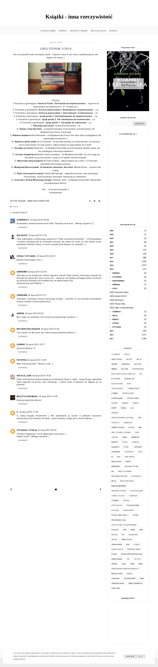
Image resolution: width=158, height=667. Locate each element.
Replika (114, 535)
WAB (132, 564)
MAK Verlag (129, 457)
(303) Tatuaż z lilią (117, 304)
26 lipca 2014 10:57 (35, 344)
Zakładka (115, 578)
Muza (113, 481)
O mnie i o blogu (118, 496)
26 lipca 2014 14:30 (41, 376)
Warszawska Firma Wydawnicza (125, 569)
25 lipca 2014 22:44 (37, 272)
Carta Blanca (117, 388)
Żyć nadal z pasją (27, 430)
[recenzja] (66, 132)
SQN (127, 544)
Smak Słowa (127, 539)
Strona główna (48, 31)
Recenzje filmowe (79, 31)
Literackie (115, 452)
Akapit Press (116, 359)
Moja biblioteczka (119, 476)
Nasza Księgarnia (118, 486)
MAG (118, 457)
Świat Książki (116, 559)
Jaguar (114, 437)
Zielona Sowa (129, 578)
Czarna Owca (133, 388)
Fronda (114, 413)
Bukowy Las (129, 379)
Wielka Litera (117, 574)
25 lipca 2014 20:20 (39, 220)
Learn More (130, 656)
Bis (141, 374)
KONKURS (135, 442)
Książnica (115, 447)
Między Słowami (124, 471)
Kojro (125, 442)
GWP (139, 418)
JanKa (124, 437)
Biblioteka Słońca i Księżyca (123, 374)
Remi (141, 530)
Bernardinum (138, 369)
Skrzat (114, 539)
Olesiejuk (133, 496)
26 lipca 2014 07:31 (37, 295)
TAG (127, 559)
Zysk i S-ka (115, 588)
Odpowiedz (23, 227)
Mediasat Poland (131, 466)
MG (112, 471)
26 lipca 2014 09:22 (34, 313)
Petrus (126, 501)
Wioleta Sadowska (27, 396)
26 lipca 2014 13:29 (37, 360)
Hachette (115, 423)
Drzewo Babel (133, 398)
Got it (141, 656)
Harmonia (128, 423)
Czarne (114, 393)
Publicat (115, 530)
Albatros (126, 364)
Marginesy (115, 466)
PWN (124, 530)
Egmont (125, 403)
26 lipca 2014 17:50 (28, 412)
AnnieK (20, 313)
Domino (21, 344)
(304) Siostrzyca (117, 300)
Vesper (114, 564)
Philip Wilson (116, 505)
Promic (136, 515)
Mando (128, 462)
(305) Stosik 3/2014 (118, 296)
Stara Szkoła (117, 549)
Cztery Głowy (128, 393)
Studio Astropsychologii (131, 554)
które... (127, 447)
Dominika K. (23, 220)
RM (123, 535)
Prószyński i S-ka (118, 520)
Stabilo (137, 544)
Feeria (123, 408)
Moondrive (136, 476)
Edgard (114, 403)
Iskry (137, 432)
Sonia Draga (116, 544)
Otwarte (115, 501)
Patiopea (22, 360)
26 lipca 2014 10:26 (50, 329)
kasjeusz (22, 235)
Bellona (124, 369)
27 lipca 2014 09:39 (47, 430)
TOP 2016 (137, 559)
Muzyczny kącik (98, 31)
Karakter (135, 437)
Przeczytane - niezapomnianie (124, 525)
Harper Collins (117, 427)
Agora (127, 354)
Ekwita (136, 403)
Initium (131, 427)
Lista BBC (138, 447)
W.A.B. (124, 564)
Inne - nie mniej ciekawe (121, 432)
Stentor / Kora (133, 549)
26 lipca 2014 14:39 (48, 396)
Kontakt (113, 31)
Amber (114, 369)
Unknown (22, 272)
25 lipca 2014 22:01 (46, 256)
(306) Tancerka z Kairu (119, 292)
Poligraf (115, 510)
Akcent (129, 359)
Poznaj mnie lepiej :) (119, 515)
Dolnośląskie (117, 398)
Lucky (140, 452)
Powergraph (128, 510)
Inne (140, 427)
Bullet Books (117, 384)
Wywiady (63, 31)
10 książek (115, 354)
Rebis (133, 530)
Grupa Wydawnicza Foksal (122, 418)
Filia (132, 408)
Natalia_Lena (24, 376)
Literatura (128, 452)
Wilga (129, 574)
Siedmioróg (133, 535)
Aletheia (137, 364)
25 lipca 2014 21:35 (37, 235)
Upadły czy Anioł (26, 256)
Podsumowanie (132, 505)
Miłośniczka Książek (28, 329)
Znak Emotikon (117, 583)
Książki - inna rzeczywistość (79, 17)
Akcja (139, 359)
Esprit (114, 408)
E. (18, 412)
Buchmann (115, 379)
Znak (142, 578)
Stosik (15, 206)
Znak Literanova (135, 583)
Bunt (129, 384)
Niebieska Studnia (118, 491)
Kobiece (114, 442)
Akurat (114, 364)
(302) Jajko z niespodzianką (121, 308)
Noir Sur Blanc (136, 491)
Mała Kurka (116, 462)
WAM (140, 564)
